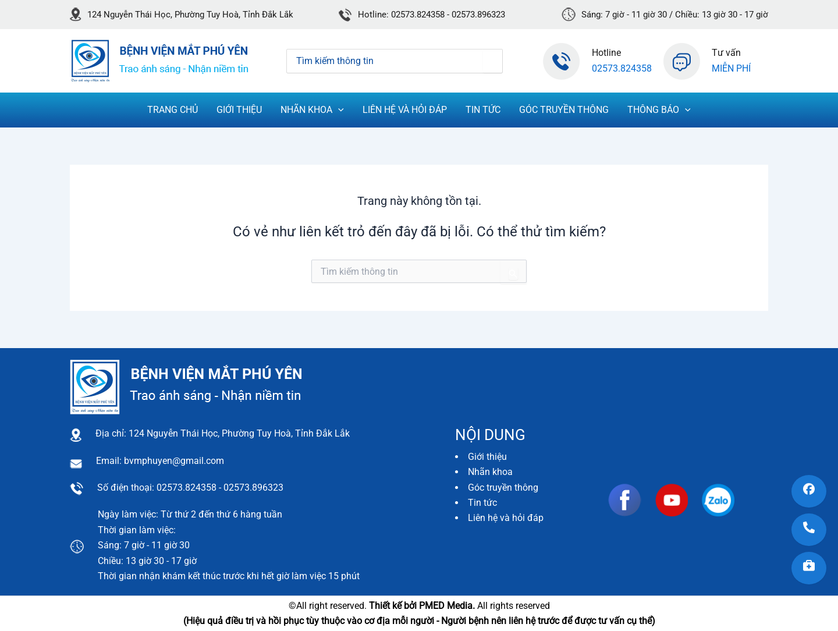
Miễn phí (731, 68)
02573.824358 (622, 68)
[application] (338, 110)
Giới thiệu (487, 456)
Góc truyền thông (503, 487)
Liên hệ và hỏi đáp (506, 517)
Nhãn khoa (490, 471)
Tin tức (482, 502)
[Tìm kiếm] (492, 61)
